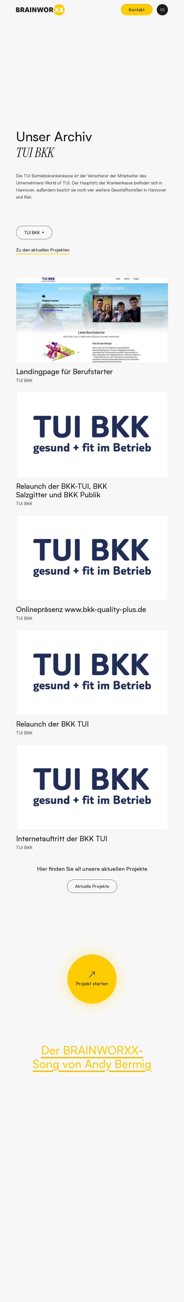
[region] (92, 1110)
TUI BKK (24, 380)
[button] (137, 9)
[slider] (33, 1100)
